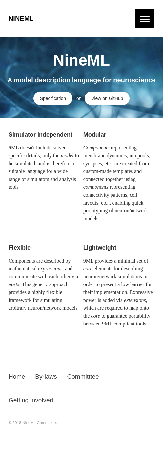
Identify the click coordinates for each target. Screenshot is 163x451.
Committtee (83, 376)
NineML (21, 18)
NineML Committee (39, 423)
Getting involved (31, 400)
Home (17, 376)
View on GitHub (107, 98)
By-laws (46, 376)
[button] (144, 18)
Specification (53, 98)
